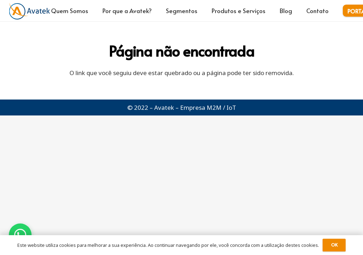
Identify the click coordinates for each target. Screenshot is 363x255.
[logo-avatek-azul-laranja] (29, 10)
